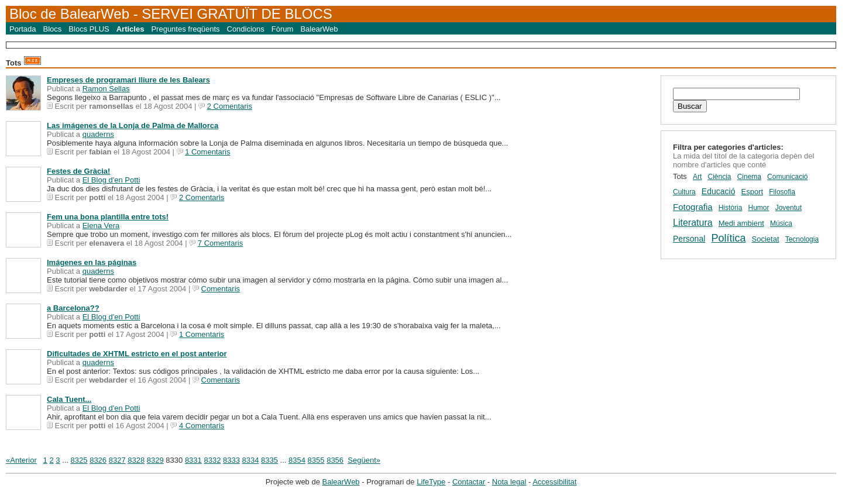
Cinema (749, 177)
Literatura (693, 223)
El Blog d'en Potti (111, 180)
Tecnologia (802, 239)
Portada (22, 29)
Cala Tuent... (69, 399)
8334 (250, 460)
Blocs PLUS (88, 29)
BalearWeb (319, 29)
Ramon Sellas (106, 88)
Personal (689, 238)
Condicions (245, 29)
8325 (79, 460)
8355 (316, 460)
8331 (193, 460)
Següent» (364, 460)
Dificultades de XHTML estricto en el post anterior (137, 353)
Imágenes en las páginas (91, 262)
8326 (98, 460)
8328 (136, 460)
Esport (752, 191)
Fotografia (693, 207)
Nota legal (509, 481)
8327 (117, 460)
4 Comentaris (201, 425)
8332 (212, 460)
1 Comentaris (207, 151)
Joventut (788, 208)
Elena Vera (101, 225)
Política (728, 238)
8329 (155, 460)
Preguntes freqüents (185, 29)
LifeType (431, 481)
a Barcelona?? (73, 308)
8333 (231, 460)
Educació (719, 191)
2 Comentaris (229, 106)
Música (781, 223)
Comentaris (220, 288)
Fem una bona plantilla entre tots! (108, 216)
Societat (765, 239)
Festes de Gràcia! (78, 171)
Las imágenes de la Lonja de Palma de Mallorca (132, 125)
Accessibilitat (554, 481)
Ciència (719, 177)
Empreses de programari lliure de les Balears (128, 79)
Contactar (468, 481)
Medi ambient (741, 223)
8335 (269, 460)
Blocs (52, 29)
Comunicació (787, 177)
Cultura (684, 192)
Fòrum (283, 29)
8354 (296, 460)
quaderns (98, 134)
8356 (335, 460)
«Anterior (21, 460)
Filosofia (782, 192)
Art (697, 177)
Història (731, 208)
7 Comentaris (220, 243)
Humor (758, 208)
